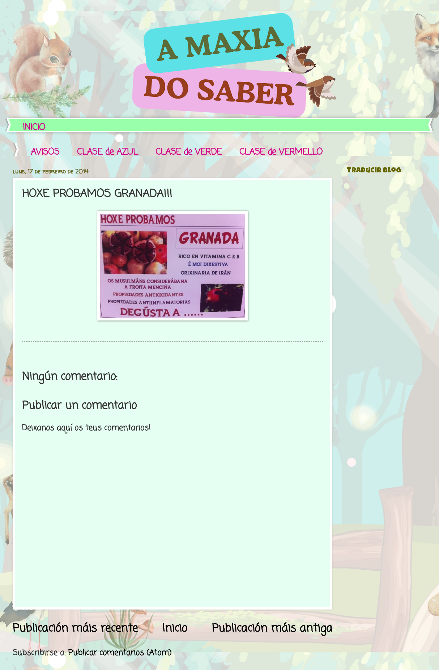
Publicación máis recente (75, 628)
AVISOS (45, 152)
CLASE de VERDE (188, 152)
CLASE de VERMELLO (281, 152)
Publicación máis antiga (272, 628)
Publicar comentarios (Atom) (119, 653)
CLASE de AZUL (107, 152)
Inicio (174, 628)
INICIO (34, 127)
